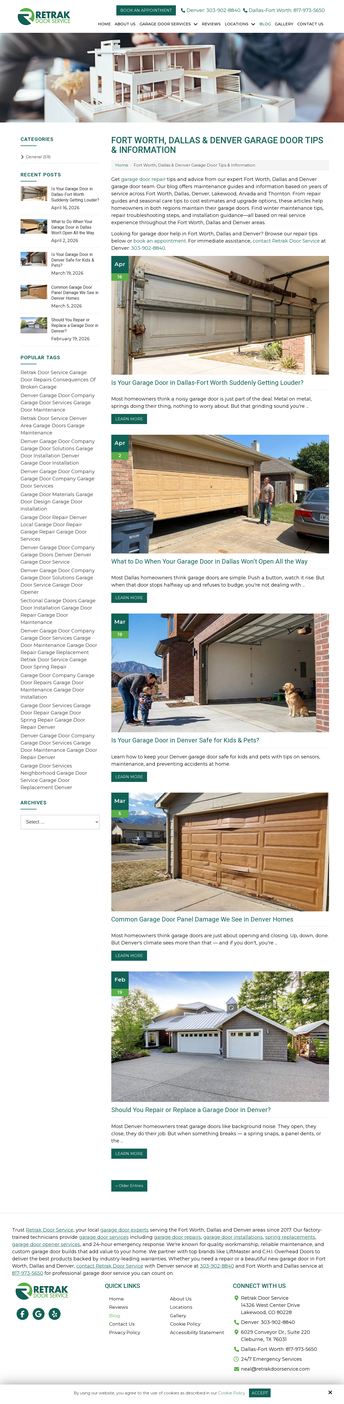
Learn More (129, 419)
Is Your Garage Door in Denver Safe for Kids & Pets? (185, 740)
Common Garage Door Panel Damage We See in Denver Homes (202, 919)
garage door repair (143, 179)
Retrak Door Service (49, 1230)
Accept (260, 1392)
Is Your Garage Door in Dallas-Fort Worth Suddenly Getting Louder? (207, 382)
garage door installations (233, 1237)
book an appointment (159, 241)
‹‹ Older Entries (129, 1185)
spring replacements (290, 1237)
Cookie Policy (231, 1393)
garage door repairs (177, 1237)
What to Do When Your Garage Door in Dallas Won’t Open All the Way (209, 561)
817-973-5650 (27, 1273)
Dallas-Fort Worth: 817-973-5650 (284, 10)
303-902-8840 (148, 248)
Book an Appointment (146, 10)
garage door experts (124, 1230)
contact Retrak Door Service (286, 241)
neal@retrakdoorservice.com (275, 1369)
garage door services (104, 1237)
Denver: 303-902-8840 (210, 10)
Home (121, 165)
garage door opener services (46, 1244)
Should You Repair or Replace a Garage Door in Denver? (191, 1110)
